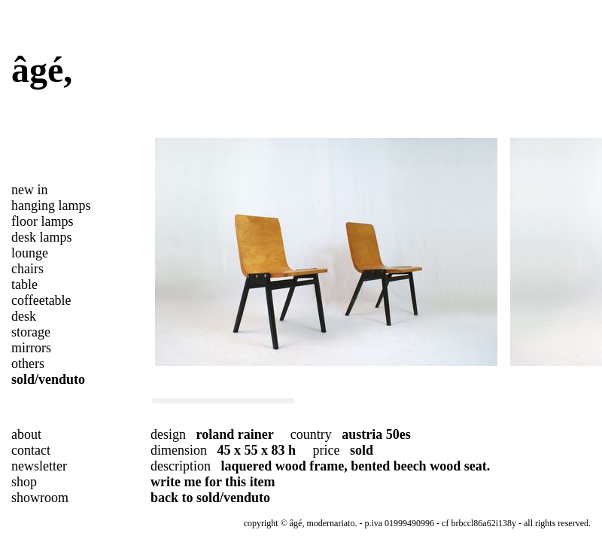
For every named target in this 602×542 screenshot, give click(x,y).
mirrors (31, 347)
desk (23, 316)
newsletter (39, 465)
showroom (39, 497)
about (26, 434)
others (27, 363)
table (24, 284)
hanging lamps (51, 205)
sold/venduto (48, 379)
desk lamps (41, 237)
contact (30, 450)
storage (30, 332)
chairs (27, 268)
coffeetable (41, 300)
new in (29, 189)
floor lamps (42, 221)
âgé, (41, 70)
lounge (29, 252)
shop (24, 481)
